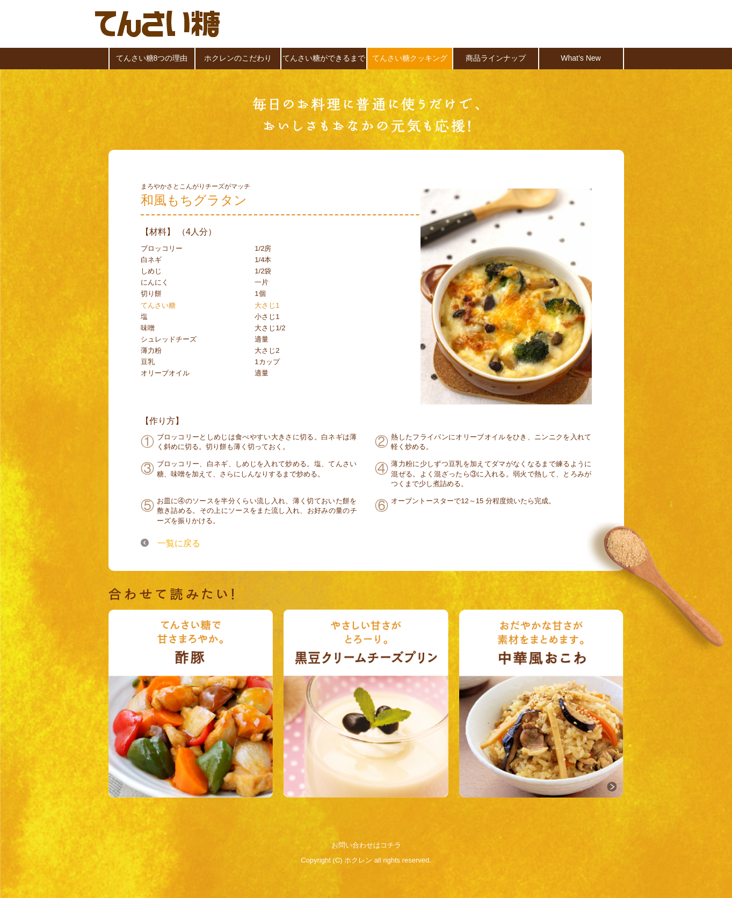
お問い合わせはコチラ (366, 845)
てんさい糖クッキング (409, 58)
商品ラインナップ (496, 58)
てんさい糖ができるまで (323, 58)
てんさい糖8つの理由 (152, 58)
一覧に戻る (178, 542)
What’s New (580, 58)
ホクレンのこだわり (238, 58)
